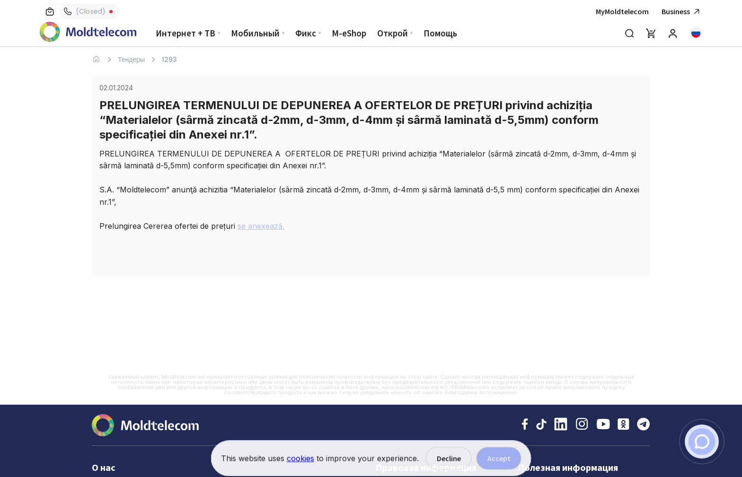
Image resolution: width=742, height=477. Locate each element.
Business (682, 12)
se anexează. (261, 226)
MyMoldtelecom (622, 11)
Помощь (440, 33)
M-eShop (349, 33)
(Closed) (85, 11)
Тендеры (131, 59)
